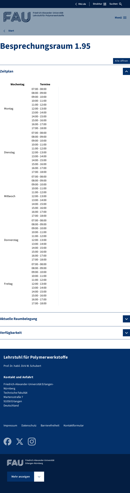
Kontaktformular (74, 425)
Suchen (115, 4)
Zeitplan (6, 71)
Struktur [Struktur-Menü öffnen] (99, 4)
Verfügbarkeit (11, 332)
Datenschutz (28, 425)
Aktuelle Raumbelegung (18, 318)
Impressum (10, 425)
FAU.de (80, 4)
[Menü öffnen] (120, 18)
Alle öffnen (121, 61)
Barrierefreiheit (50, 425)
